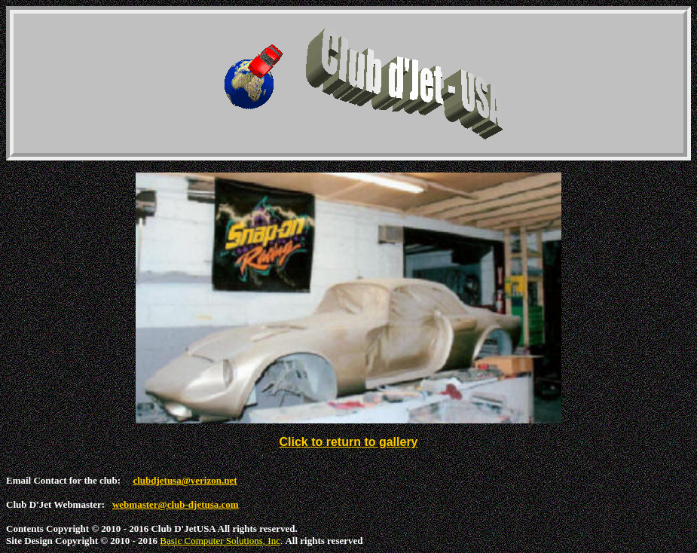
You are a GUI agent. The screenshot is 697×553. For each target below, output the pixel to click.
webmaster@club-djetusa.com (175, 504)
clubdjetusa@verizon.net (185, 480)
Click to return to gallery (348, 441)
